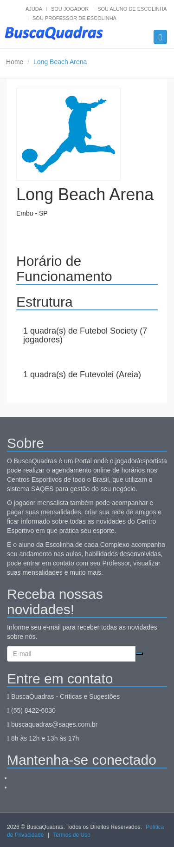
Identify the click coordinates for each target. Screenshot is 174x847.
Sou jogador (70, 9)
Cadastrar (139, 653)
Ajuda (34, 9)
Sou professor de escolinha (74, 18)
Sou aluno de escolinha (132, 9)
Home (14, 62)
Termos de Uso (71, 835)
